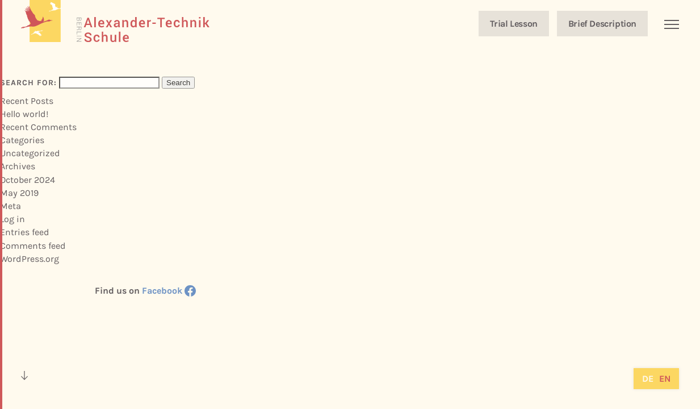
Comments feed (33, 245)
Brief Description (602, 23)
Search (178, 82)
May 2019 (19, 192)
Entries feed (24, 232)
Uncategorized (30, 153)
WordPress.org (29, 258)
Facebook (169, 290)
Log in (12, 219)
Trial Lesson (514, 23)
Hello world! (24, 113)
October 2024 (27, 179)
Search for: (28, 82)
